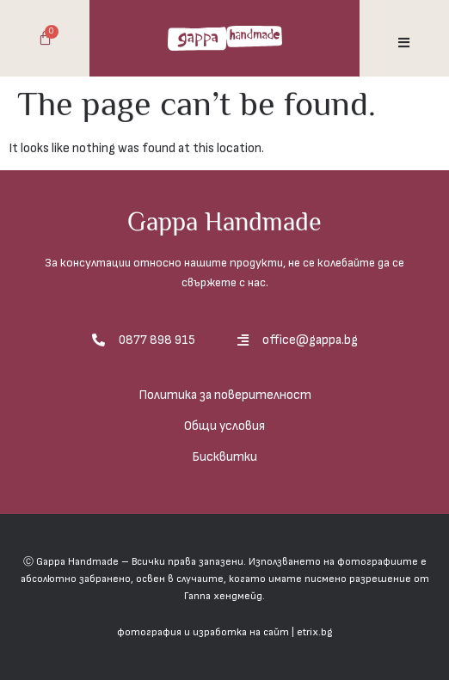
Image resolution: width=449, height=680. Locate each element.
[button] (404, 43)
